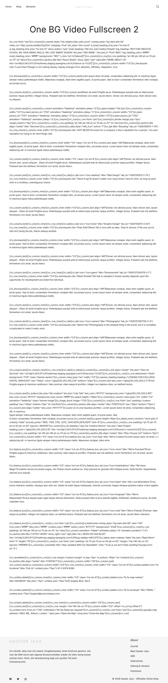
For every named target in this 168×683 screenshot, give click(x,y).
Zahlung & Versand (139, 666)
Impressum (135, 671)
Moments (30, 6)
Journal (134, 646)
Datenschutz (136, 661)
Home (8, 6)
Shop (18, 6)
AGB (132, 656)
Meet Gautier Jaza (139, 651)
